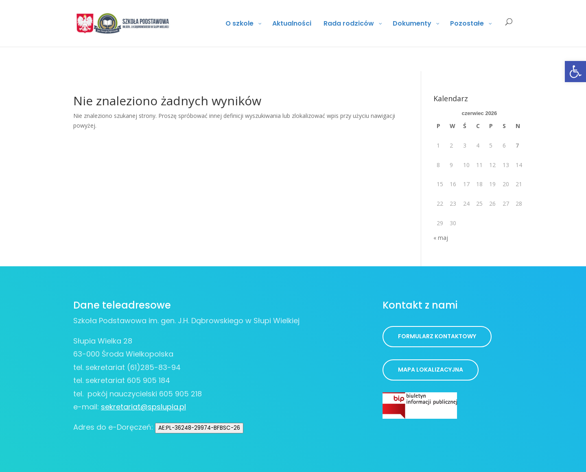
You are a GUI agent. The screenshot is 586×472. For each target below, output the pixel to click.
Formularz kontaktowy (437, 336)
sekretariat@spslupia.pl (143, 407)
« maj (440, 237)
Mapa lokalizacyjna (430, 369)
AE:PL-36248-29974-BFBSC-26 (199, 428)
